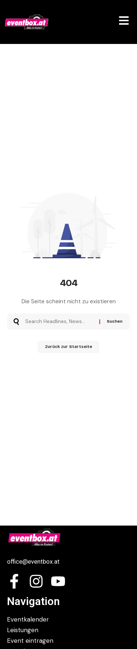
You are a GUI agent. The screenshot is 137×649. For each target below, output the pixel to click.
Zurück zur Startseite (68, 346)
